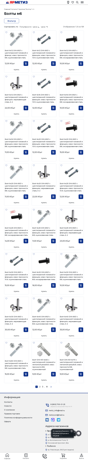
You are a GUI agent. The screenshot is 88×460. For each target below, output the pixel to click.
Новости (7, 406)
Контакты (8, 402)
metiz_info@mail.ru (57, 411)
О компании (9, 410)
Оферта (7, 422)
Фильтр (11, 21)
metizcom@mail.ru (56, 415)
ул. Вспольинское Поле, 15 (58, 440)
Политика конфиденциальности (18, 418)
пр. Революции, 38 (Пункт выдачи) (61, 450)
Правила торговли (12, 414)
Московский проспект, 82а (58, 443)
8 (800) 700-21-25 (58, 404)
